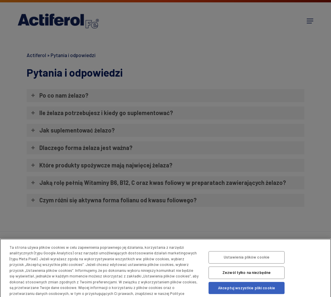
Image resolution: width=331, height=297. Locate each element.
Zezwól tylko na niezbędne (246, 272)
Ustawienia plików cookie (246, 257)
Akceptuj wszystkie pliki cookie (246, 287)
